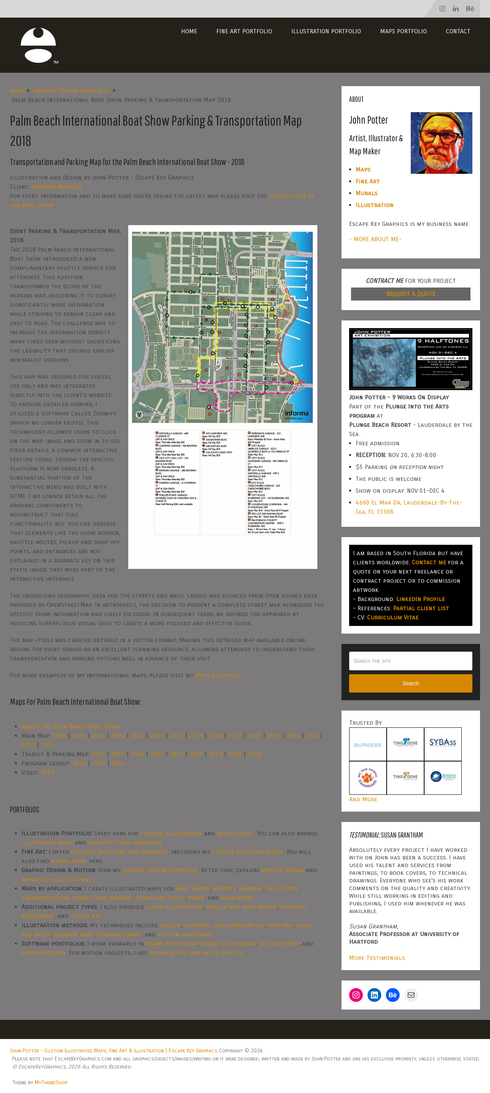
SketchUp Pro (279, 943)
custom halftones (185, 934)
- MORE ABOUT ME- (375, 239)
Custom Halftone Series (247, 851)
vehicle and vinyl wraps (241, 906)
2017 (235, 735)
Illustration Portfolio (326, 31)
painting (280, 925)
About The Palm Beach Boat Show (70, 726)
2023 (118, 735)
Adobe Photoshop (172, 943)
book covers (235, 833)
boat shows (193, 888)
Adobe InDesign (43, 952)
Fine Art (368, 181)
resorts (224, 888)
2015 (274, 735)
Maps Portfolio (403, 31)
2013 (313, 735)
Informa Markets (57, 186)
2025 (79, 735)
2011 (48, 744)
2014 (294, 735)
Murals (366, 193)
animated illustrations (56, 879)
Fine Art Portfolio (244, 31)
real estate (283, 888)
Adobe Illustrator (228, 943)
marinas (251, 888)
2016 (254, 735)
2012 (28, 744)
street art (86, 916)
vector (170, 925)
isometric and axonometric (224, 925)
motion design (282, 870)
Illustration (375, 205)
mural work (69, 860)
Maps (363, 169)
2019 (196, 735)
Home (189, 31)
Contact (458, 31)
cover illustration (174, 906)
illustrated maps (47, 842)
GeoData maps (74, 934)
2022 (137, 735)
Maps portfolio (218, 675)
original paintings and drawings (119, 851)
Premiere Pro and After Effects (196, 952)
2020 (176, 735)
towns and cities (160, 897)
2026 (59, 735)
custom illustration (171, 833)
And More (363, 799)
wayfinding (237, 897)
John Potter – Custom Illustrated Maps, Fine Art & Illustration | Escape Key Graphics (113, 1050)
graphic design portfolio (160, 870)
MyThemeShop (51, 1082)
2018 (215, 735)
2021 (157, 735)
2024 (98, 735)
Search (410, 683)
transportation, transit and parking (76, 897)
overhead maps (120, 934)
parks (196, 897)
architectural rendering (125, 842)
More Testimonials (377, 957)
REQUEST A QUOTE (410, 293)
